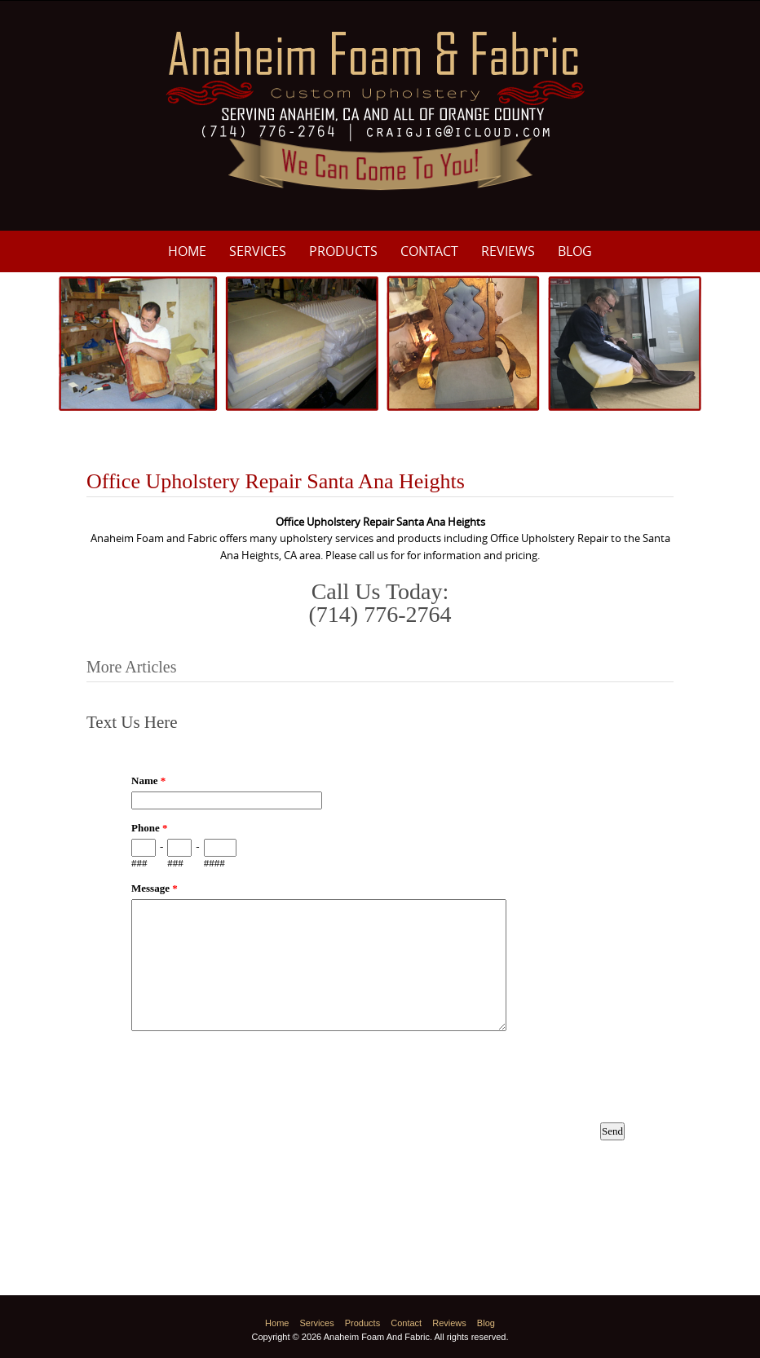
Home (187, 251)
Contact (429, 251)
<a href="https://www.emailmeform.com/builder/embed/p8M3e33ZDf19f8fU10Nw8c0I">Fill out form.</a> (380, 967)
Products (343, 251)
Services (257, 251)
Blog (575, 251)
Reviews (508, 251)
